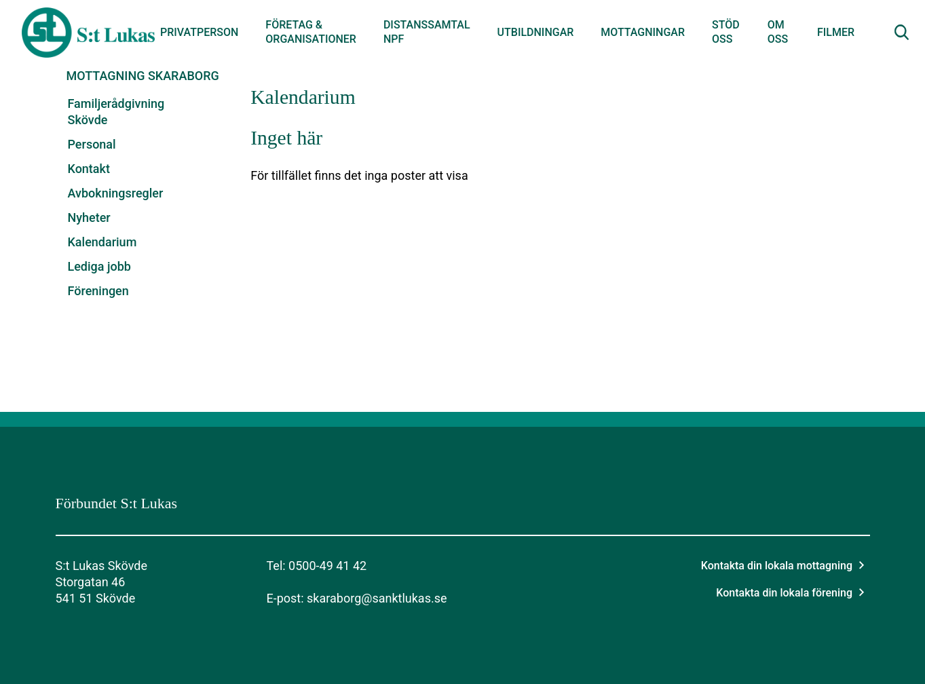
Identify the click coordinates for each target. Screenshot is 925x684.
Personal (92, 144)
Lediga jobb (99, 266)
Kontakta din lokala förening (790, 592)
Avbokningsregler (116, 193)
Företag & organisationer (310, 31)
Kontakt (89, 169)
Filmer (835, 32)
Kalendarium (102, 242)
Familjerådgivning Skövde (116, 111)
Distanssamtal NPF (426, 31)
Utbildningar (535, 32)
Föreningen (98, 291)
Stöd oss (726, 31)
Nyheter (89, 217)
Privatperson (199, 32)
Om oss (778, 31)
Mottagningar (643, 32)
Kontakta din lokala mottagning (783, 565)
